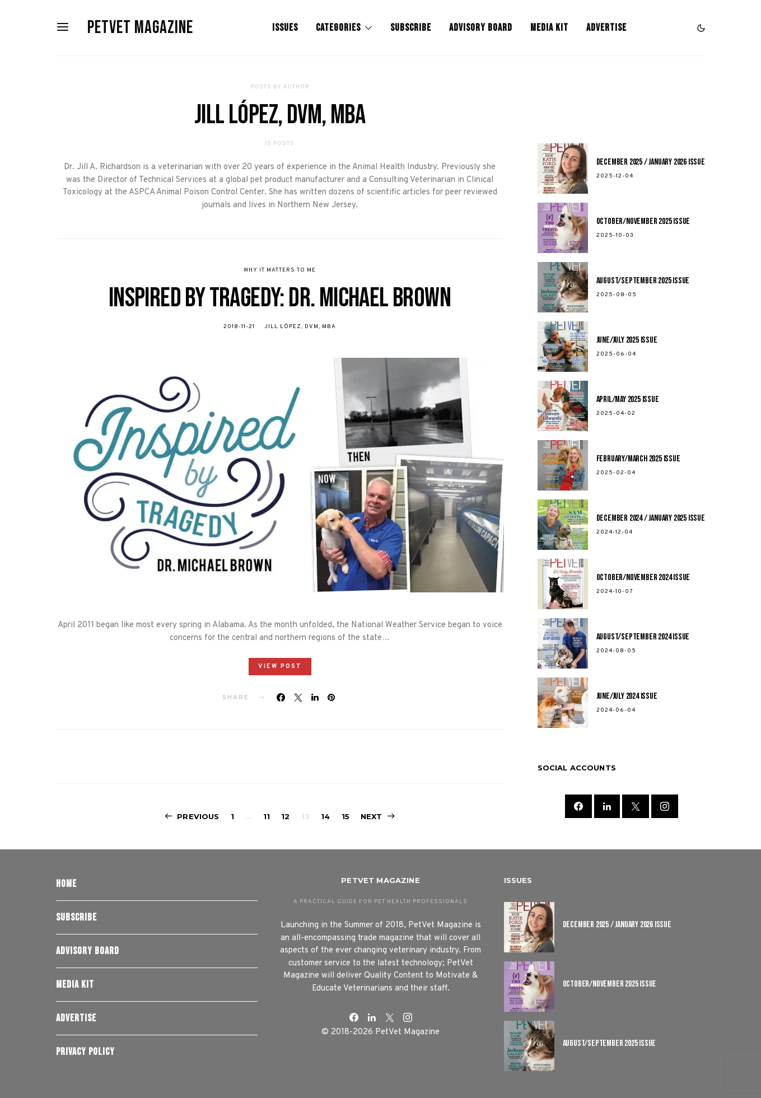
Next (371, 816)
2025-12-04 (614, 176)
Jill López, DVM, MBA (300, 326)
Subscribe (410, 28)
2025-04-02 (616, 413)
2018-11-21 (239, 326)
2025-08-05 (616, 294)
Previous (198, 816)
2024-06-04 (616, 710)
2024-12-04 (614, 532)
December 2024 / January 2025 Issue (650, 518)
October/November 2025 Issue (643, 221)
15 (345, 816)
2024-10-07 (614, 591)
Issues (285, 28)
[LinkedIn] (607, 806)
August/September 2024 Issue (643, 637)
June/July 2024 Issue (626, 696)
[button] (701, 28)
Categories (338, 28)
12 (285, 816)
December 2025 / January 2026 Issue (650, 162)
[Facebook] (578, 806)
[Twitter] (635, 806)
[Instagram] (664, 806)
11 (266, 816)
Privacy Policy (85, 1052)
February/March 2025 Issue (638, 459)
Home (66, 884)
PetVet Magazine (140, 28)
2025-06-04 (616, 354)
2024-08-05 (616, 651)
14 (325, 816)
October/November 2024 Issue (643, 577)
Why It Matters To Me (280, 270)
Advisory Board (480, 28)
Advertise (606, 28)
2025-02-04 (616, 472)
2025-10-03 (615, 235)
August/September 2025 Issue (643, 280)
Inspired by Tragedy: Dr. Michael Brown (280, 298)
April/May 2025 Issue (627, 399)
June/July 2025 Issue (626, 340)
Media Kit (549, 28)
